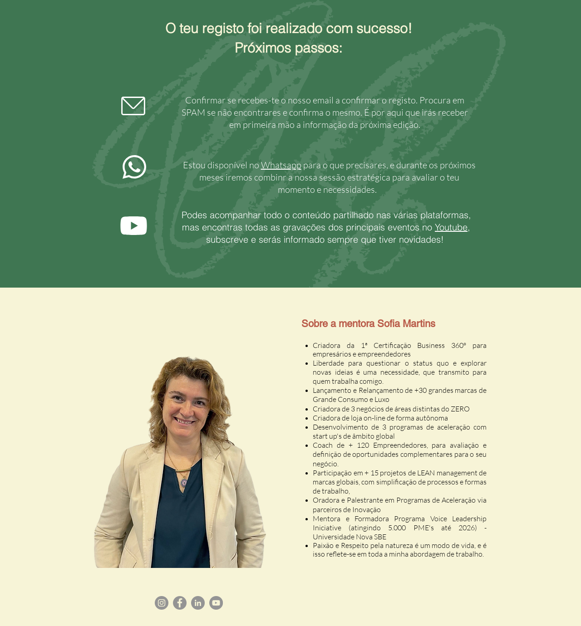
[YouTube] (216, 603)
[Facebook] (180, 603)
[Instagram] (161, 603)
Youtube (451, 227)
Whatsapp (281, 165)
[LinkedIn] (198, 603)
